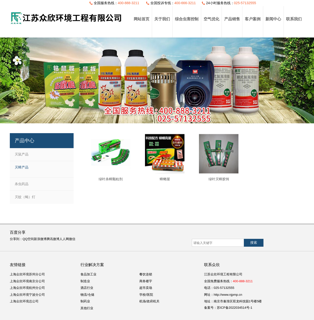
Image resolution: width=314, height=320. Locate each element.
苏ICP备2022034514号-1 (234, 307)
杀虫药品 (21, 184)
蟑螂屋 (165, 182)
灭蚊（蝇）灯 (25, 197)
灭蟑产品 (21, 167)
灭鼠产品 (21, 154)
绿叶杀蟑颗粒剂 (111, 182)
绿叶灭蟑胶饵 (219, 182)
